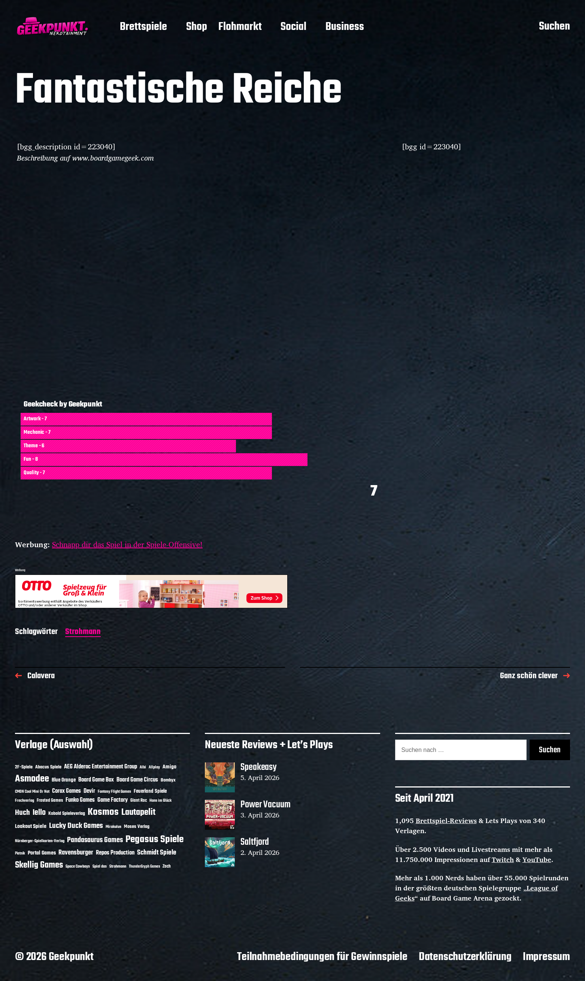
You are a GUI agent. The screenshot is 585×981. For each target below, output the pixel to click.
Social (293, 27)
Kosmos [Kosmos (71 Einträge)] (103, 812)
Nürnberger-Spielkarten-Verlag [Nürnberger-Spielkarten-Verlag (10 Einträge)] (39, 841)
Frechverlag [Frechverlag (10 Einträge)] (24, 801)
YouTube (536, 859)
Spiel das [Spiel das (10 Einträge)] (100, 866)
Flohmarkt (240, 27)
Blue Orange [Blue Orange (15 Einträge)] (64, 780)
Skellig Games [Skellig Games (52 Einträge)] (39, 865)
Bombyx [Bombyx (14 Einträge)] (168, 780)
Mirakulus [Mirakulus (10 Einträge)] (113, 827)
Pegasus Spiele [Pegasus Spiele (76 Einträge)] (154, 839)
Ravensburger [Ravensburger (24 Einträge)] (75, 853)
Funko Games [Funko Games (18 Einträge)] (80, 800)
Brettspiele (143, 27)
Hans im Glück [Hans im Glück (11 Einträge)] (160, 800)
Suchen (554, 26)
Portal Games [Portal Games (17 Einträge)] (42, 853)
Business (344, 27)
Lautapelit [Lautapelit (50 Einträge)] (138, 812)
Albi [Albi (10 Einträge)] (143, 767)
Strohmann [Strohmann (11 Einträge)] (117, 866)
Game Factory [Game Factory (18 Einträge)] (112, 800)
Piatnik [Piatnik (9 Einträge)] (20, 853)
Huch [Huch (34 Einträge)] (22, 813)
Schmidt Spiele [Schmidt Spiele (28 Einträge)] (156, 852)
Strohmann (83, 632)
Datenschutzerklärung (465, 957)
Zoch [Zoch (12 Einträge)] (167, 866)
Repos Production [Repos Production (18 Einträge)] (115, 853)
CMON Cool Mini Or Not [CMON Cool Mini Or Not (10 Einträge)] (32, 792)
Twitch (503, 859)
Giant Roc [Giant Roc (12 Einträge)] (138, 800)
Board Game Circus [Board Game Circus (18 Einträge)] (137, 780)
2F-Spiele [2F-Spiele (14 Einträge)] (24, 767)
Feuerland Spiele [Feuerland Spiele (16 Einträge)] (150, 791)
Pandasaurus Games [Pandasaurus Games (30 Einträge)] (95, 840)
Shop (196, 27)
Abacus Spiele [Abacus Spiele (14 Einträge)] (48, 767)
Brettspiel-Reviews (446, 820)
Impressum (546, 957)
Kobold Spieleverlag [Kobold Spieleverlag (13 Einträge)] (66, 813)
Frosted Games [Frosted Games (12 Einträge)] (50, 800)
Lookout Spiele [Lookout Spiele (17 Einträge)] (30, 826)
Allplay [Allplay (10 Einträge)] (154, 767)
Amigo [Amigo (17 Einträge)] (169, 767)
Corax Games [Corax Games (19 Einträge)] (66, 791)
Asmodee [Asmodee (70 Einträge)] (32, 779)
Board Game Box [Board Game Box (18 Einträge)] (96, 780)
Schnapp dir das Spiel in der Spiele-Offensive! (127, 544)
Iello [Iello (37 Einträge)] (39, 813)
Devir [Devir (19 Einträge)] (89, 791)
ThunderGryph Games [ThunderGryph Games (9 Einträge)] (144, 866)
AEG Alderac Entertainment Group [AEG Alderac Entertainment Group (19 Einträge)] (100, 766)
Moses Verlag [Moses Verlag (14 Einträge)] (136, 827)
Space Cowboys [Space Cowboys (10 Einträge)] (78, 866)
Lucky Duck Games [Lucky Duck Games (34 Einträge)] (76, 826)
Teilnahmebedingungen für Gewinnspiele (322, 957)
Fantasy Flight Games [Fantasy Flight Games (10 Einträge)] (114, 792)
